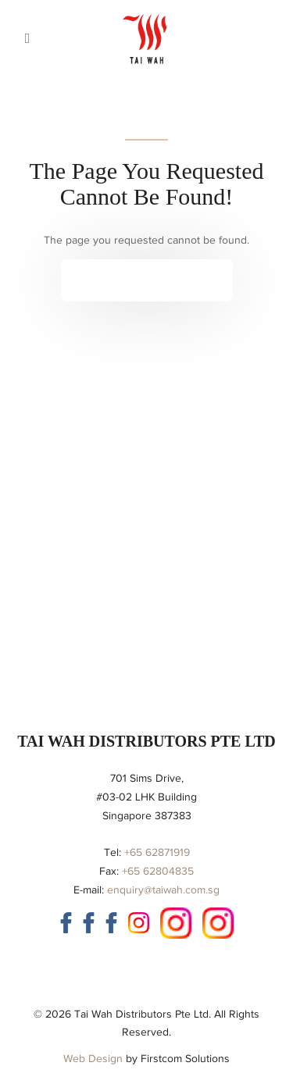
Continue (135, 280)
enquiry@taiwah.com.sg (163, 890)
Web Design (93, 1058)
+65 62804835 (158, 871)
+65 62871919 (157, 852)
